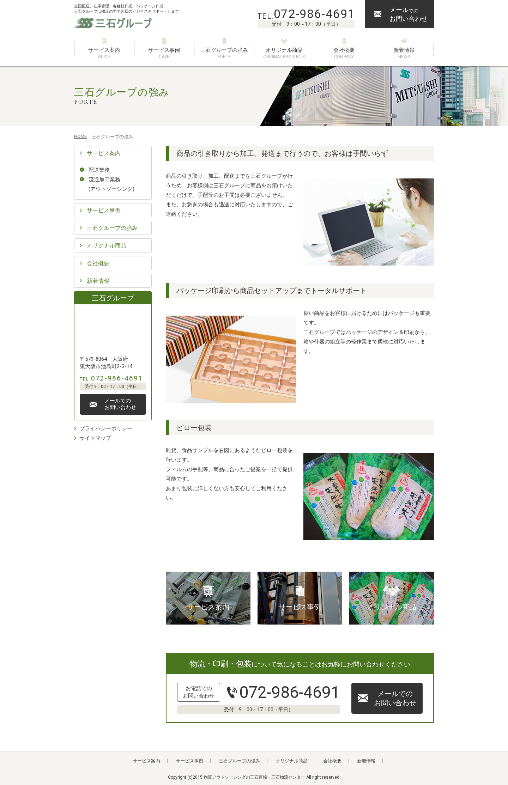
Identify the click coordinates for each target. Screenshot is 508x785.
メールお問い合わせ (408, 14)
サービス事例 (164, 53)
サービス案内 (104, 53)
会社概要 (344, 53)
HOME (80, 136)
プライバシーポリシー (105, 428)
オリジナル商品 (284, 53)
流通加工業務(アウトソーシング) (111, 184)
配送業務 (99, 170)
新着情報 (404, 53)
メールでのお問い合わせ (395, 698)
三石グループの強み (224, 53)
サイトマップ (95, 438)
